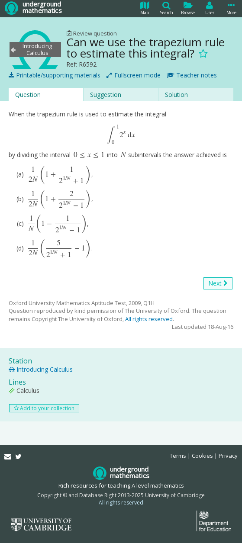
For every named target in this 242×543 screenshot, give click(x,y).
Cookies (202, 455)
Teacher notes (192, 75)
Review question (91, 33)
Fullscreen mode (133, 75)
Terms (178, 455)
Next (218, 306)
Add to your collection (44, 432)
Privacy (228, 455)
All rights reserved (149, 343)
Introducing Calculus (41, 393)
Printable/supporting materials (54, 75)
